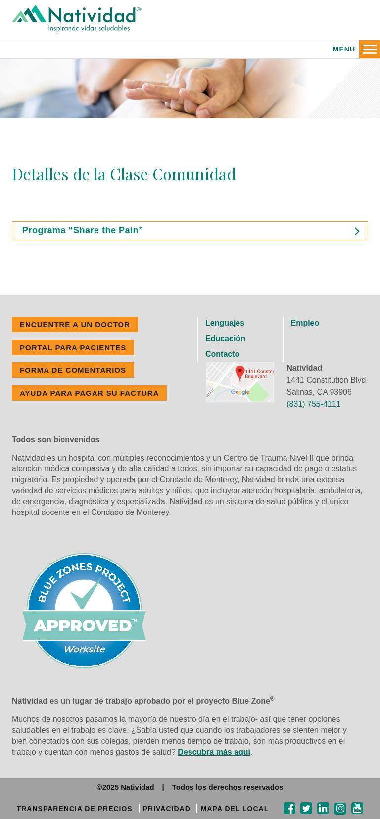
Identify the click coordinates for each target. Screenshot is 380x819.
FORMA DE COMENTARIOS (73, 370)
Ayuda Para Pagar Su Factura (89, 393)
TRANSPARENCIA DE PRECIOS (75, 809)
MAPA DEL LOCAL (235, 809)
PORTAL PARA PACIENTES (73, 347)
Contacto (222, 354)
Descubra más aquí (214, 752)
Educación (225, 338)
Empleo (305, 323)
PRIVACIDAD (166, 809)
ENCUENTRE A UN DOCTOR (75, 324)
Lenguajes (224, 323)
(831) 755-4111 (313, 404)
